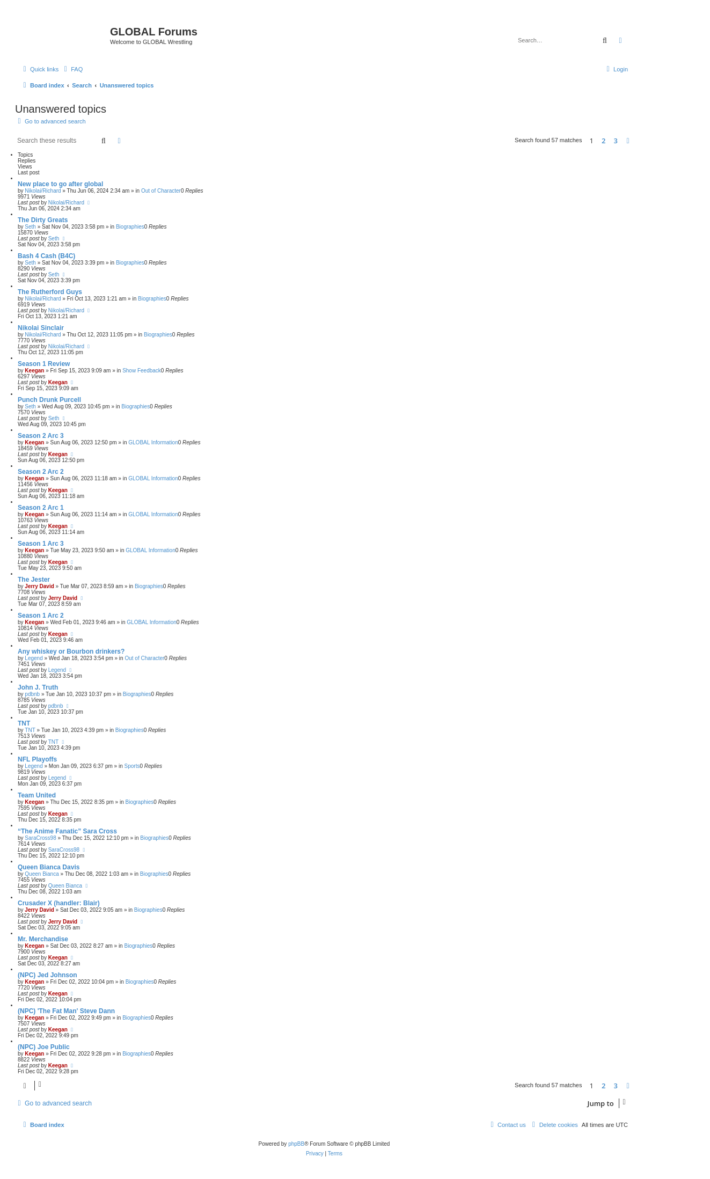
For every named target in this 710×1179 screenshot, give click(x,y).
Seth (30, 227)
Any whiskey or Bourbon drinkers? (71, 651)
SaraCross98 (40, 838)
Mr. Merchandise (43, 939)
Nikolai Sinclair (41, 328)
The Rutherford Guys (50, 292)
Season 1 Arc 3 (41, 543)
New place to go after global (60, 184)
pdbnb (32, 694)
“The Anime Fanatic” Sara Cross (67, 831)
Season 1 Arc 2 (41, 615)
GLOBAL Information (153, 442)
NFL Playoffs (37, 759)
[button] (628, 140)
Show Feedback (141, 371)
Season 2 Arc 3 (41, 436)
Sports (132, 766)
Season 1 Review (44, 364)
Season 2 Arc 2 (41, 471)
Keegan (34, 371)
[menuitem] (72, 69)
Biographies (130, 227)
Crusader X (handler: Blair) (59, 903)
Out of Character (161, 191)
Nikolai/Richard (43, 191)
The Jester (34, 579)
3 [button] (616, 140)
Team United (37, 795)
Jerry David (39, 586)
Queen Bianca (41, 874)
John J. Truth (38, 687)
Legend (33, 658)
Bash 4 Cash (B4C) (46, 256)
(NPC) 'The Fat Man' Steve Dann (66, 1011)
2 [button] (603, 140)
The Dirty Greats (43, 220)
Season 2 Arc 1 (41, 507)
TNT (24, 723)
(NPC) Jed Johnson (47, 975)
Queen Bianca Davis (48, 867)
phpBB (296, 1144)
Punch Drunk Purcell (49, 400)
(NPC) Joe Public (44, 1047)
